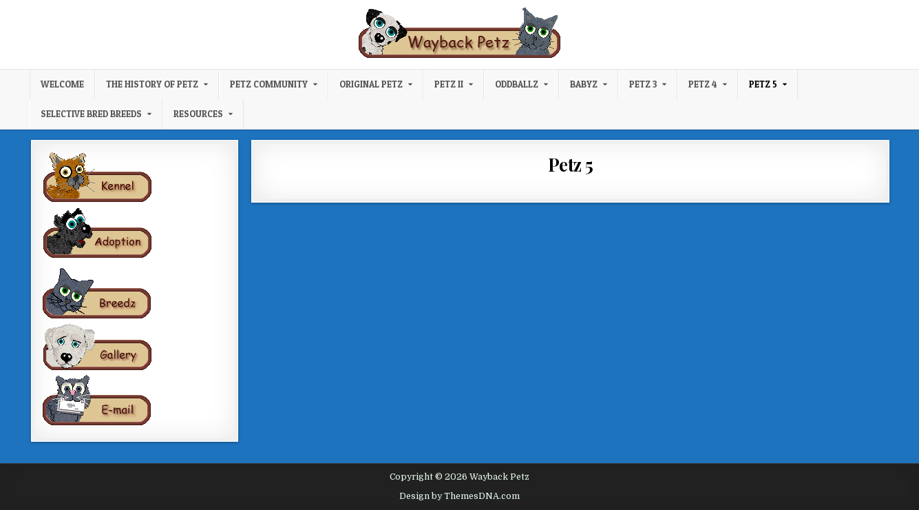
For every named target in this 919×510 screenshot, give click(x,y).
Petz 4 (702, 84)
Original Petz (371, 84)
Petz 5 (763, 84)
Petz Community (269, 84)
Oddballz (516, 84)
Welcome (62, 84)
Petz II (448, 84)
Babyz (584, 84)
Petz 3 (643, 84)
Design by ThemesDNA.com (459, 496)
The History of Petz (152, 84)
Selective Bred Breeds (91, 113)
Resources (198, 113)
